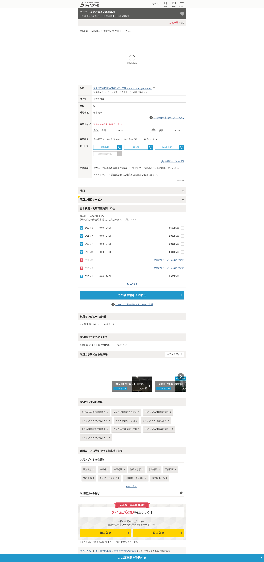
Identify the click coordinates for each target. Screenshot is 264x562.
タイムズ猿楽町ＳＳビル (125, 412)
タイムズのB (86, 551)
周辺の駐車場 (125, 551)
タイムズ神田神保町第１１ (94, 437)
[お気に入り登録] (182, 14)
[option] (132, 376)
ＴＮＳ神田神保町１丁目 (125, 429)
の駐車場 (103, 551)
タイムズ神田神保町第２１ (158, 429)
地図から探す (173, 354)
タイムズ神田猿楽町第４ (155, 420)
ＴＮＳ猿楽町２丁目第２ (93, 429)
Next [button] (180, 376)
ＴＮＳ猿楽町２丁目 (125, 420)
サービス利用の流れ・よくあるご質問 (134, 304)
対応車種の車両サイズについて (169, 117)
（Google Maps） (122, 88)
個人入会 (105, 533)
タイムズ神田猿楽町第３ (157, 412)
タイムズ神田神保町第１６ (94, 420)
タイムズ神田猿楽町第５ (93, 412)
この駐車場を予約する (132, 295)
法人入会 (158, 533)
